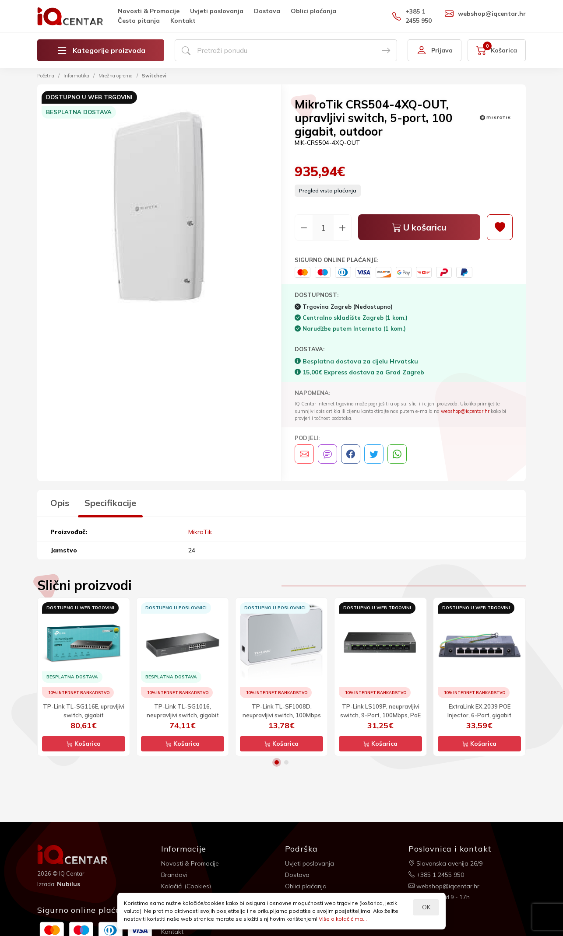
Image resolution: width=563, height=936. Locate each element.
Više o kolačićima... (343, 918)
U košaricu (419, 227)
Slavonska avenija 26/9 (445, 863)
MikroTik (200, 532)
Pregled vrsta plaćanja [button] (327, 190)
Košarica (84, 743)
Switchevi (154, 76)
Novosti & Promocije (148, 11)
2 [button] (286, 762)
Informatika (76, 76)
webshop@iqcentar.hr (485, 13)
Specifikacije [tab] (110, 502)
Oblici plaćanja (313, 11)
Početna (45, 76)
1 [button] (276, 762)
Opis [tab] (59, 502)
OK (426, 907)
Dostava (267, 11)
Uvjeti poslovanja (216, 11)
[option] (159, 207)
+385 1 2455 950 (412, 15)
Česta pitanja (139, 20)
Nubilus (68, 884)
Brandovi (174, 875)
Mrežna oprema (116, 76)
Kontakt (183, 20)
